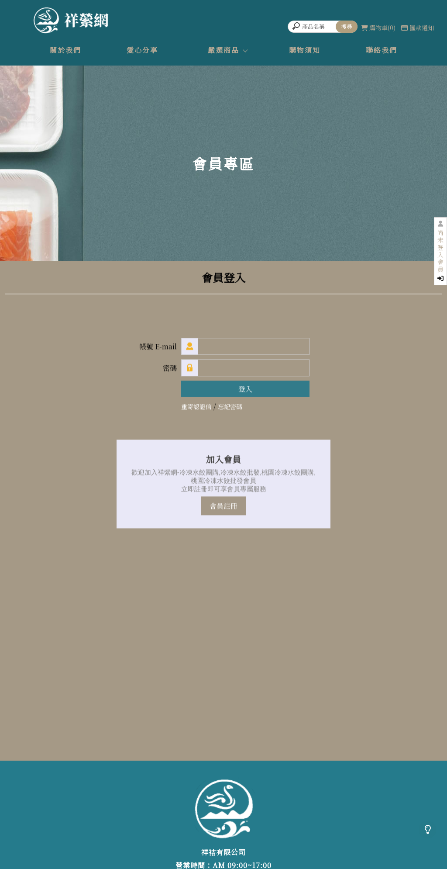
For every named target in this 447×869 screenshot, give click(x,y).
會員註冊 (223, 506)
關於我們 (65, 50)
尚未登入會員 (440, 255)
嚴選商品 (223, 50)
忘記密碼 (230, 406)
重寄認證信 (196, 406)
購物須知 (304, 50)
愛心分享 (142, 50)
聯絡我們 (381, 50)
